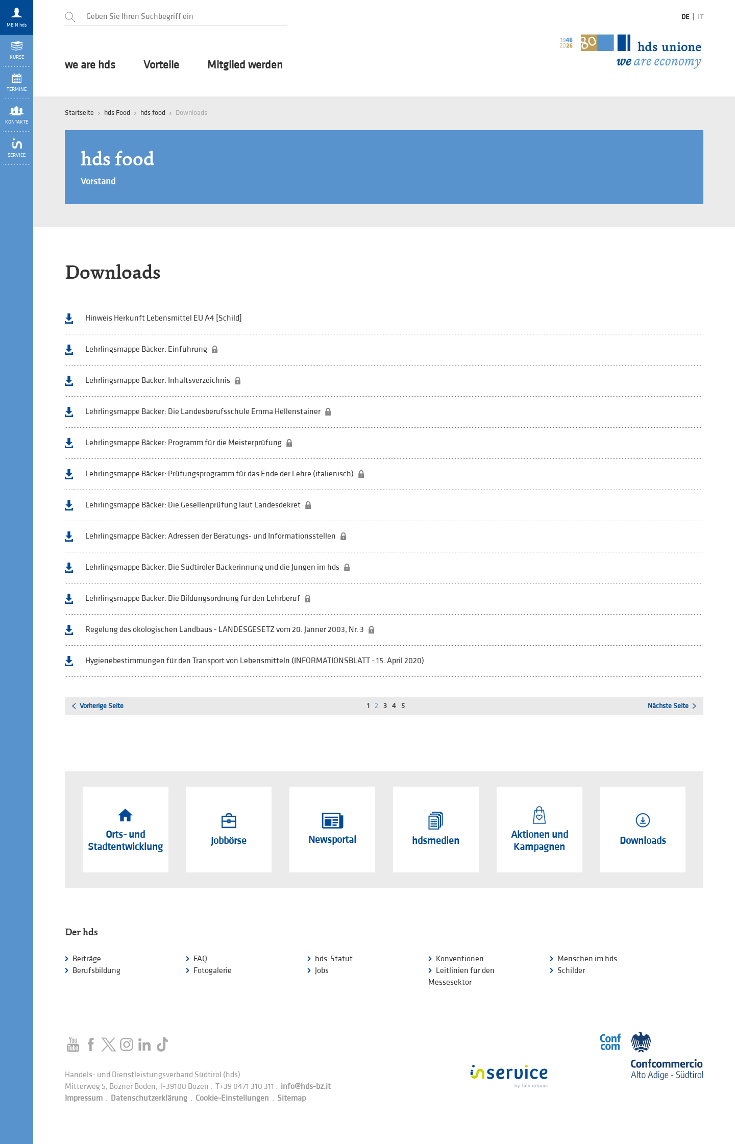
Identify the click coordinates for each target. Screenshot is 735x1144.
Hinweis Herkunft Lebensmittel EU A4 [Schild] (163, 318)
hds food (152, 112)
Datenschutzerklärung (149, 1098)
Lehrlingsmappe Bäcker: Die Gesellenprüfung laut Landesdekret (193, 505)
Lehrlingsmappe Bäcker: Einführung (146, 349)
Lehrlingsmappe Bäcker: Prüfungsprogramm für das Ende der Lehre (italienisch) (219, 474)
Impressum (84, 1098)
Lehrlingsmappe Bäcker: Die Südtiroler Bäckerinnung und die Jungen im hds (212, 567)
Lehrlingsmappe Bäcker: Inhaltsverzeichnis (157, 380)
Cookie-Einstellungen (232, 1098)
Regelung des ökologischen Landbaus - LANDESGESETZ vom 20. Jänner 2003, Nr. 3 (224, 630)
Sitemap (291, 1098)
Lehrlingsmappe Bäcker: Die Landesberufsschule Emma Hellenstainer (203, 412)
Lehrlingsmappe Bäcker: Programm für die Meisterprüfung (183, 443)
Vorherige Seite (102, 705)
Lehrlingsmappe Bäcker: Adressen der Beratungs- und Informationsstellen (210, 536)
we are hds (90, 65)
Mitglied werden (245, 65)
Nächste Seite (668, 705)
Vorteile (161, 65)
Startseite (79, 112)
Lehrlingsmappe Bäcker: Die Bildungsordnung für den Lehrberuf (192, 598)
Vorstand (98, 181)
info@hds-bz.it (306, 1086)
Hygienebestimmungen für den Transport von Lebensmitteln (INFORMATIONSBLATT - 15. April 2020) (254, 661)
